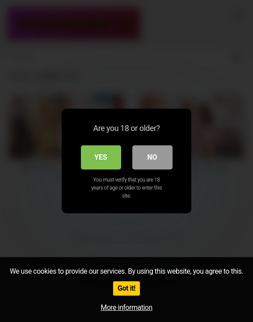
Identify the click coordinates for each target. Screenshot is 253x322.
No (152, 157)
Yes (100, 157)
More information (126, 307)
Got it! (126, 288)
